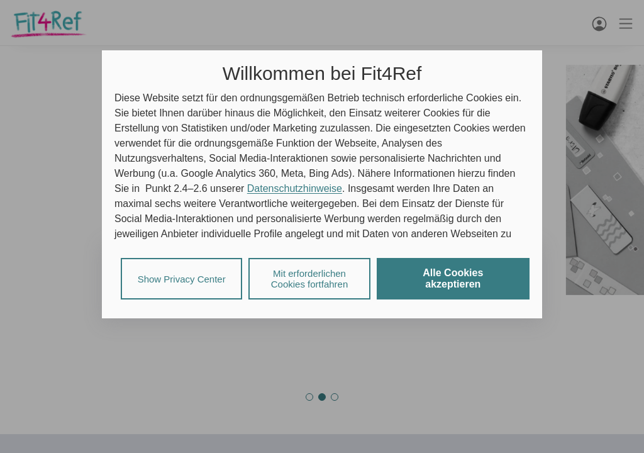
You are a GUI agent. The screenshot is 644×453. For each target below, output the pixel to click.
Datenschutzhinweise (294, 188)
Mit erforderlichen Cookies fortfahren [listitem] (309, 278)
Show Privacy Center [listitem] (182, 279)
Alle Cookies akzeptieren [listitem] (453, 278)
